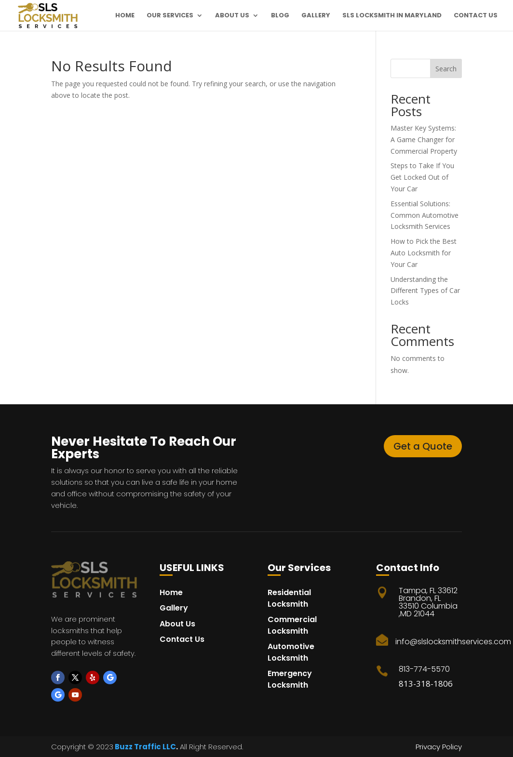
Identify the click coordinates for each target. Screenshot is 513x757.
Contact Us (476, 16)
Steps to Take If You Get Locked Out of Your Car (422, 177)
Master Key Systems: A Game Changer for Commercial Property (424, 139)
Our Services (170, 16)
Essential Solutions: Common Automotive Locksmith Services (425, 215)
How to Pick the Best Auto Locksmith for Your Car (424, 253)
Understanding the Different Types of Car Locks (425, 291)
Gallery (315, 16)
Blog (280, 16)
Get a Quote (422, 446)
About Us (232, 16)
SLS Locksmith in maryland (392, 16)
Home (125, 16)
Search (446, 68)
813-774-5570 (424, 669)
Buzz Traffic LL (141, 747)
